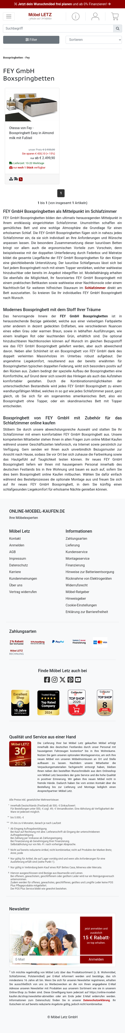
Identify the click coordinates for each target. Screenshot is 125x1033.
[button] (76, 16)
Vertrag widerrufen (23, 592)
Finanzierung (75, 565)
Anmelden (16, 545)
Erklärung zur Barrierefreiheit (87, 612)
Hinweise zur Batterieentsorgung (90, 572)
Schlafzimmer (95, 288)
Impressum (17, 559)
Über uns (15, 585)
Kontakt (15, 539)
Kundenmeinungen (23, 579)
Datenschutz (18, 565)
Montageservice (77, 559)
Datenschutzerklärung (96, 1000)
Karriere (15, 572)
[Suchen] (117, 28)
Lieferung (73, 545)
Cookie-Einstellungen (81, 605)
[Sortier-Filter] (94, 40)
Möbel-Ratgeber (77, 592)
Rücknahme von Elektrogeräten (89, 579)
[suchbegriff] (58, 28)
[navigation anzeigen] (9, 16)
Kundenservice (77, 552)
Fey (28, 57)
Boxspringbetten (13, 57)
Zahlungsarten (76, 539)
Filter (31, 40)
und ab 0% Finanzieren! (62, 4)
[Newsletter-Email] (46, 959)
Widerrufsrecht (77, 585)
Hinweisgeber (76, 599)
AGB (12, 552)
